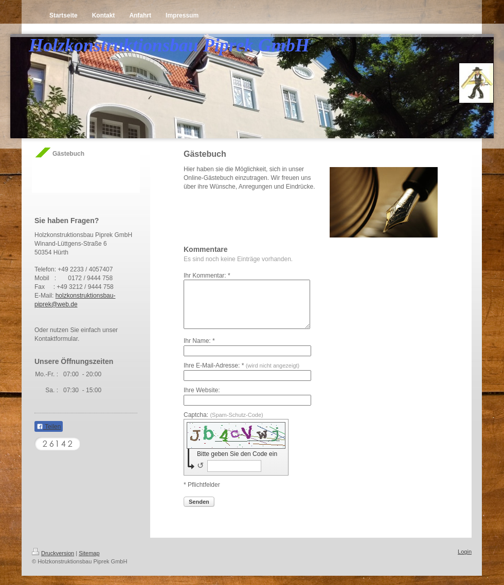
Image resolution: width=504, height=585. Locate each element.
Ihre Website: (202, 399)
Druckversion (53, 562)
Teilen (49, 426)
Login (465, 561)
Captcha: (223, 424)
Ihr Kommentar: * (207, 275)
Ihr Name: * (199, 350)
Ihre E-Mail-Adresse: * (241, 374)
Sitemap (89, 562)
